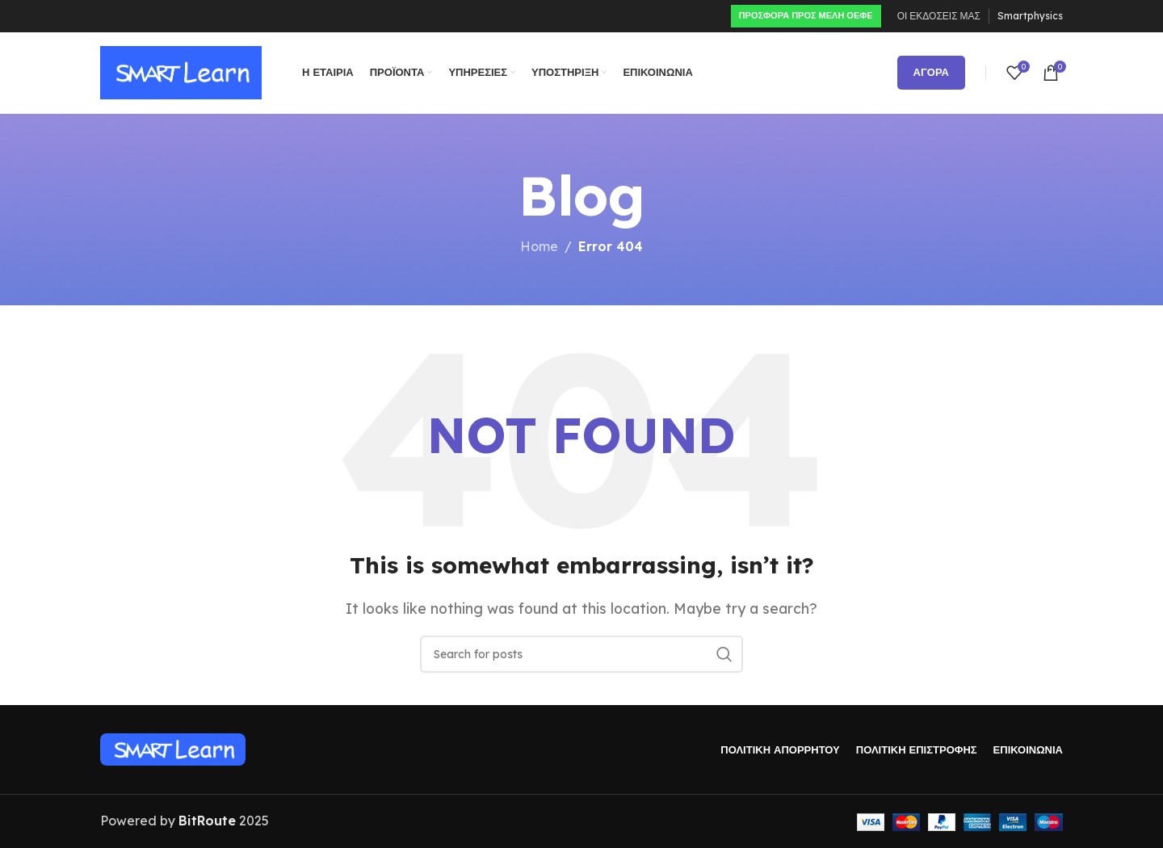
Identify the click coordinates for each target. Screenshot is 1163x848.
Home (539, 246)
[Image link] (173, 749)
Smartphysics (1030, 16)
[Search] (581, 654)
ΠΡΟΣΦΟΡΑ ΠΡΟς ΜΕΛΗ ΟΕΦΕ (806, 15)
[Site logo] (181, 71)
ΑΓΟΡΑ (931, 71)
